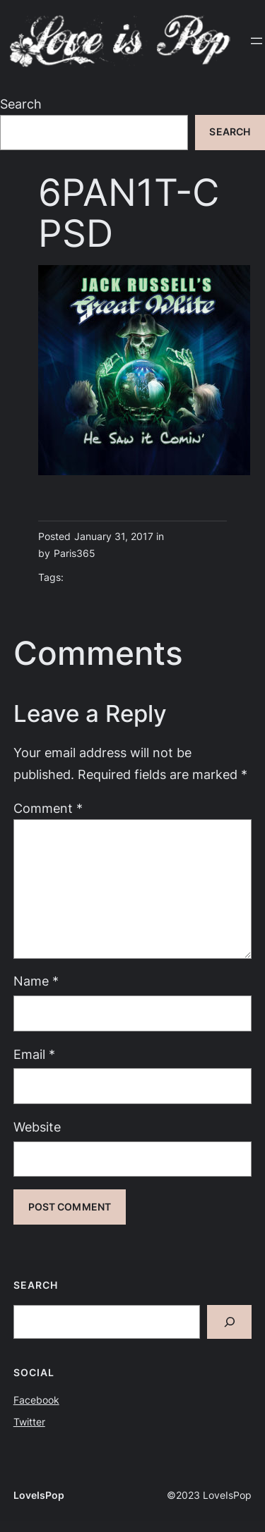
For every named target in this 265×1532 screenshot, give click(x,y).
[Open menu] (256, 40)
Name (36, 981)
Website (37, 1127)
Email (34, 1054)
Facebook (36, 1400)
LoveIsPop (38, 1495)
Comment (48, 808)
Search (21, 104)
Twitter (29, 1422)
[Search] (229, 1322)
